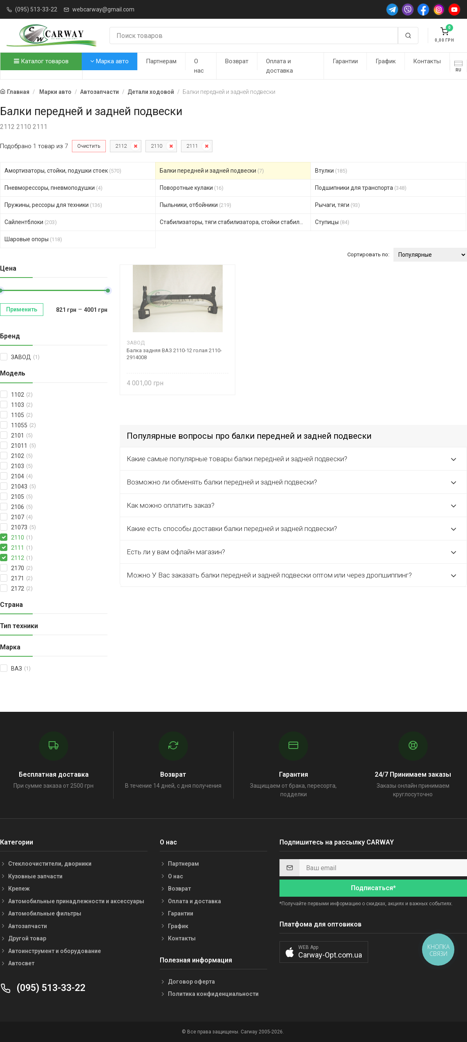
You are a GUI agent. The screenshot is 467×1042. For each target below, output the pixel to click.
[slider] (108, 291)
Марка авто (109, 61)
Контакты (427, 61)
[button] (323, 952)
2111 (192, 146)
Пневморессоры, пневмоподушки (53, 187)
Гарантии (345, 61)
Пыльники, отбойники (195, 205)
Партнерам (161, 61)
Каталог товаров (41, 61)
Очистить (89, 146)
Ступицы (332, 222)
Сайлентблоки (30, 222)
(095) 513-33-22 (36, 9)
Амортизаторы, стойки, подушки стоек (62, 170)
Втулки (331, 170)
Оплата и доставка (279, 66)
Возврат (236, 61)
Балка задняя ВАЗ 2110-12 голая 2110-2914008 (174, 353)
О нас (199, 66)
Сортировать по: (368, 254)
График (385, 61)
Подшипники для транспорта (361, 187)
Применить (21, 309)
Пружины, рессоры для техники (53, 205)
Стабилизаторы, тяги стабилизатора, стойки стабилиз (235, 222)
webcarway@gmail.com (103, 9)
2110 (156, 146)
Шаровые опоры (33, 239)
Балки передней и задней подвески (212, 170)
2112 (121, 146)
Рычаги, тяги (337, 205)
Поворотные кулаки (191, 187)
